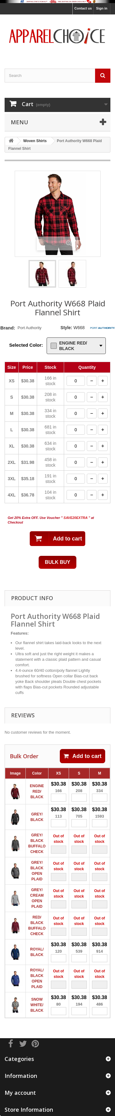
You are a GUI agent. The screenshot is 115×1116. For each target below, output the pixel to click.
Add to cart (82, 756)
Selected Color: (26, 345)
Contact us (83, 8)
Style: (66, 327)
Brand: (7, 327)
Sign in (101, 8)
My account (20, 1092)
